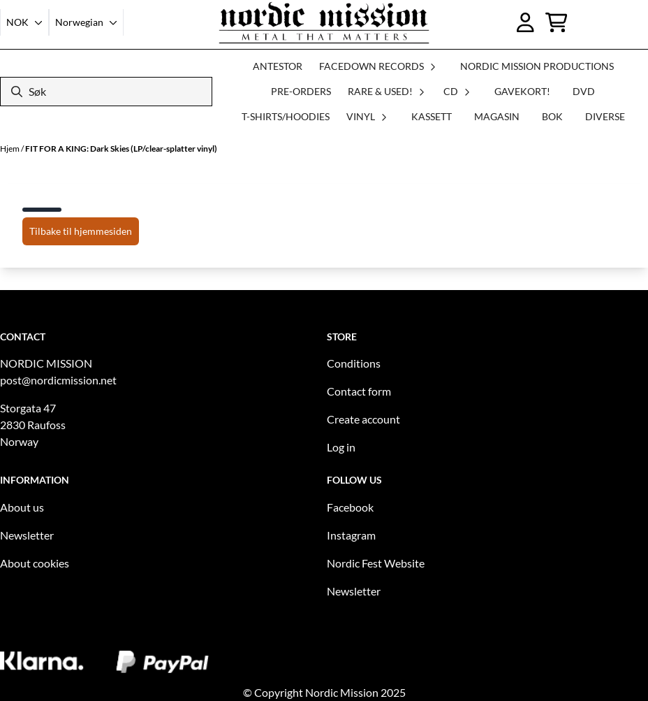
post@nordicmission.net (58, 379)
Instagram (351, 535)
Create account (363, 419)
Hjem (10, 148)
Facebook (350, 507)
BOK (552, 116)
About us (22, 507)
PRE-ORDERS (301, 91)
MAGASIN (497, 116)
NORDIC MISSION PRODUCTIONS (537, 66)
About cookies (34, 563)
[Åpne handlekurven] (556, 22)
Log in (341, 447)
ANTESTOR (277, 66)
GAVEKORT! (522, 91)
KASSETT (431, 116)
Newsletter (27, 535)
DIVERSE (605, 116)
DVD (584, 91)
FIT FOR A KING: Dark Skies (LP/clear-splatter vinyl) (121, 148)
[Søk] (106, 91)
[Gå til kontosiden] (525, 22)
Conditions (354, 363)
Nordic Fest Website (376, 563)
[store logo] (324, 22)
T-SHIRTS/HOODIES (286, 116)
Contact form (359, 391)
